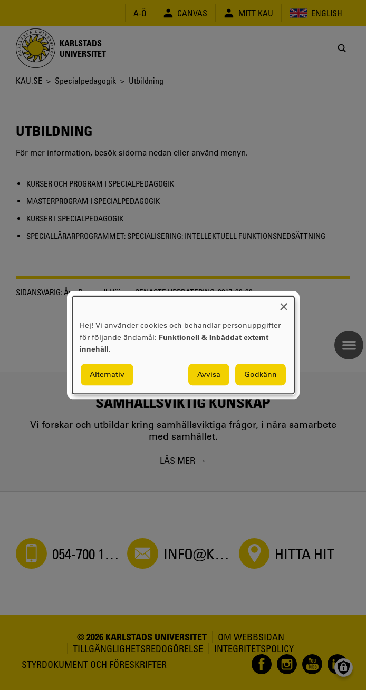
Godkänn (260, 374)
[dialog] (183, 345)
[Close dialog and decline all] (283, 302)
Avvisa (208, 374)
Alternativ (107, 374)
